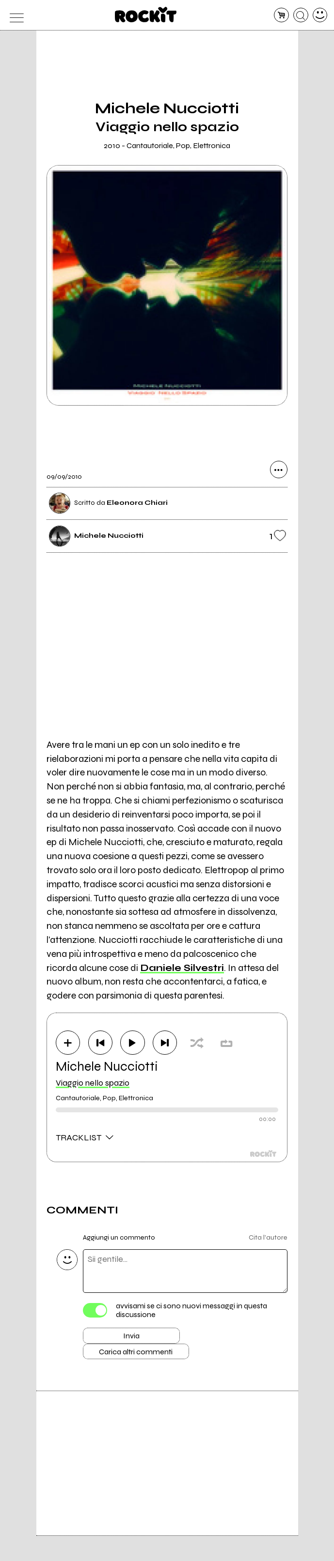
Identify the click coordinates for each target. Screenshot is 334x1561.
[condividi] (278, 470)
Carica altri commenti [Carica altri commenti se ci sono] (141, 1355)
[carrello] (281, 15)
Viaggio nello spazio (92, 1083)
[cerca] (300, 15)
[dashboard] (320, 15)
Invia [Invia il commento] (131, 1338)
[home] (145, 14)
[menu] (14, 15)
